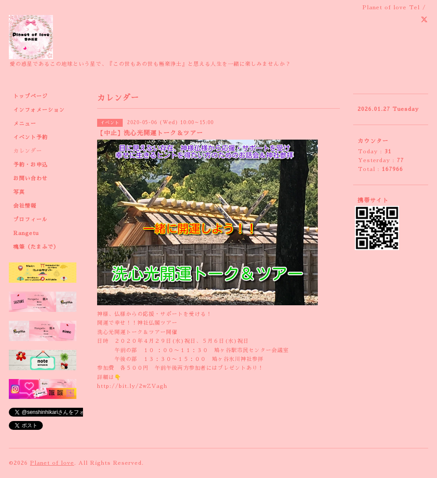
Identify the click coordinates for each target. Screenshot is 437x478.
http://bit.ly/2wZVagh (132, 386)
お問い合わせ (30, 178)
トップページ (30, 96)
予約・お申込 (30, 164)
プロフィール (30, 219)
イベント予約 (30, 137)
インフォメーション (39, 110)
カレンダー (27, 151)
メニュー (24, 123)
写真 (19, 192)
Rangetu (26, 233)
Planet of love (52, 463)
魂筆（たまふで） (36, 247)
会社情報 (24, 206)
